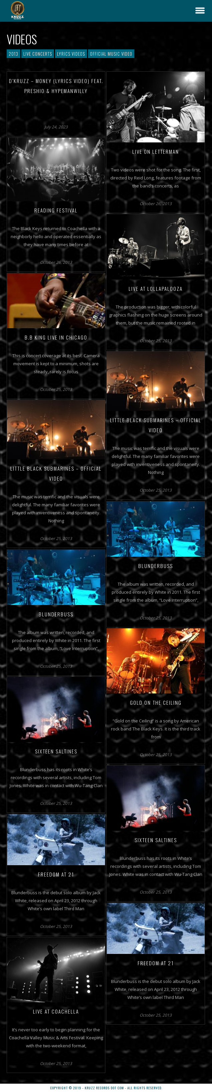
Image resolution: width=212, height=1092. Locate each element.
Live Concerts (37, 53)
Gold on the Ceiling (156, 702)
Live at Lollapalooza (156, 288)
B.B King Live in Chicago (56, 337)
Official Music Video (111, 53)
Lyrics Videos (71, 53)
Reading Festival (56, 210)
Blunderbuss (155, 565)
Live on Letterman (155, 151)
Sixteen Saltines (56, 751)
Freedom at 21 (56, 874)
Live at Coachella (56, 1011)
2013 (13, 53)
